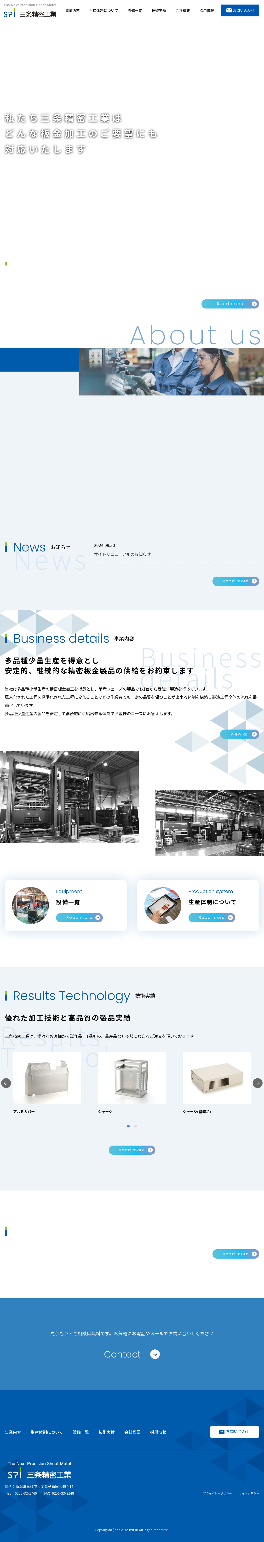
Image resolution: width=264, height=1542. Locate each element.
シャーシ (105, 1111)
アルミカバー (24, 1111)
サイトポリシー (249, 1493)
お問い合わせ (240, 10)
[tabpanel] (47, 1083)
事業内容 (72, 10)
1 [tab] (128, 1126)
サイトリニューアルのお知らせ (124, 554)
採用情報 (207, 10)
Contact (122, 1354)
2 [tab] (135, 1126)
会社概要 (183, 10)
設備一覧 (135, 10)
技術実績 (159, 10)
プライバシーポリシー (217, 1493)
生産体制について (103, 10)
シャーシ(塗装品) (198, 1111)
